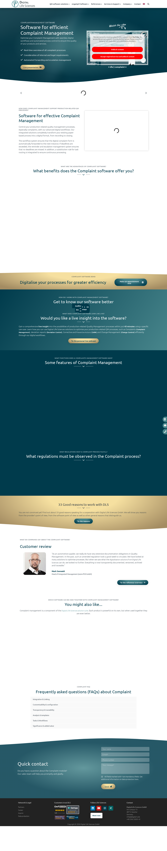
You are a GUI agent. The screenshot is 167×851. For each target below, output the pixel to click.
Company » (131, 4)
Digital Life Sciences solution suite (77, 613)
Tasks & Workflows (41, 727)
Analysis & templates (42, 721)
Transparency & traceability (45, 716)
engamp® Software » (84, 4)
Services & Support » (116, 4)
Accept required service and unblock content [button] (117, 58)
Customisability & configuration (48, 711)
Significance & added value (45, 732)
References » (100, 4)
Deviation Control (56, 333)
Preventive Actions (88, 333)
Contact (142, 4)
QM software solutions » (64, 4)
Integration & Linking (42, 705)
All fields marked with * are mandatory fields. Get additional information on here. (121, 784)
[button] (152, 4)
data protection (128, 785)
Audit (77, 307)
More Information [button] (117, 46)
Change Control (134, 333)
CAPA (99, 333)
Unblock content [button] (117, 51)
